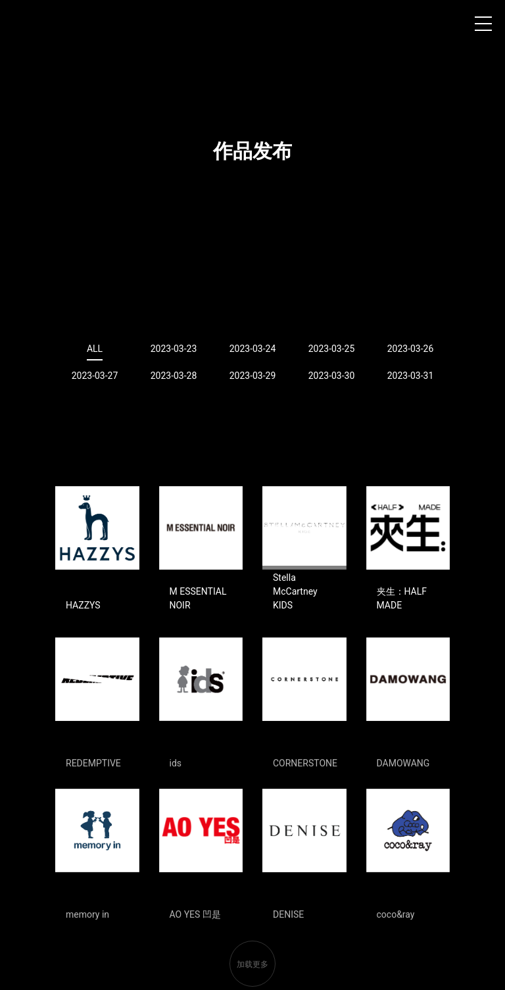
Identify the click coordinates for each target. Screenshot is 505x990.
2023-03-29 (252, 375)
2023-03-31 (410, 375)
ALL (95, 348)
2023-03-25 (331, 348)
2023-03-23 (174, 348)
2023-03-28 (174, 375)
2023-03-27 (95, 375)
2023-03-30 (331, 375)
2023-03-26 (410, 348)
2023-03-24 (252, 348)
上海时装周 (32, 26)
